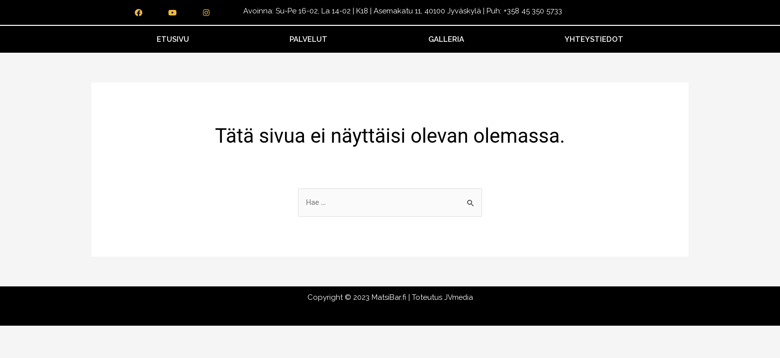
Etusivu (173, 39)
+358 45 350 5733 (532, 10)
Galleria (446, 39)
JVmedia (459, 297)
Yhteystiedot (594, 39)
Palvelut (308, 39)
